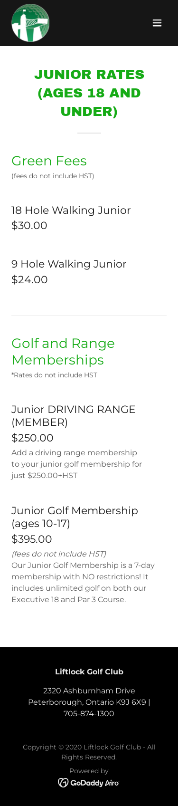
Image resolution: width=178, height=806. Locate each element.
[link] (30, 23)
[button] (157, 22)
